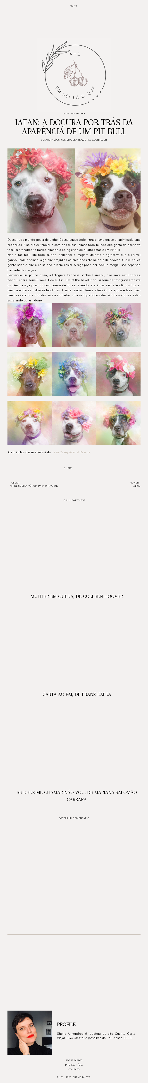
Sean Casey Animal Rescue (71, 452)
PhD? (60, 1077)
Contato (74, 1069)
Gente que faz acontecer (90, 139)
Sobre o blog (74, 1060)
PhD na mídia (74, 1064)
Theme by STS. (82, 1077)
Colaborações (50, 139)
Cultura (66, 139)
